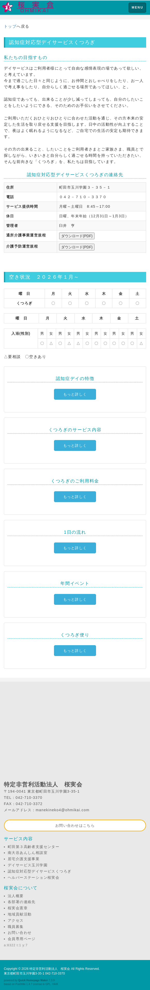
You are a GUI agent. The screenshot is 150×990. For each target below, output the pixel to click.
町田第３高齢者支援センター (33, 847)
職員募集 (16, 927)
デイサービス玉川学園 (28, 865)
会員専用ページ (22, 939)
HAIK (55, 984)
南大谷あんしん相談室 (28, 853)
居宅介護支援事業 (24, 859)
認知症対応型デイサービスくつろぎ (39, 871)
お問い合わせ (19, 933)
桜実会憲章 (18, 908)
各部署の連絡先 (22, 902)
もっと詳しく (75, 394)
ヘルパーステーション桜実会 (33, 877)
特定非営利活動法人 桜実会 (49, 969)
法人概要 (16, 896)
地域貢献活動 (19, 914)
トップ (10, 26)
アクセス (16, 920)
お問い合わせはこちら (75, 825)
